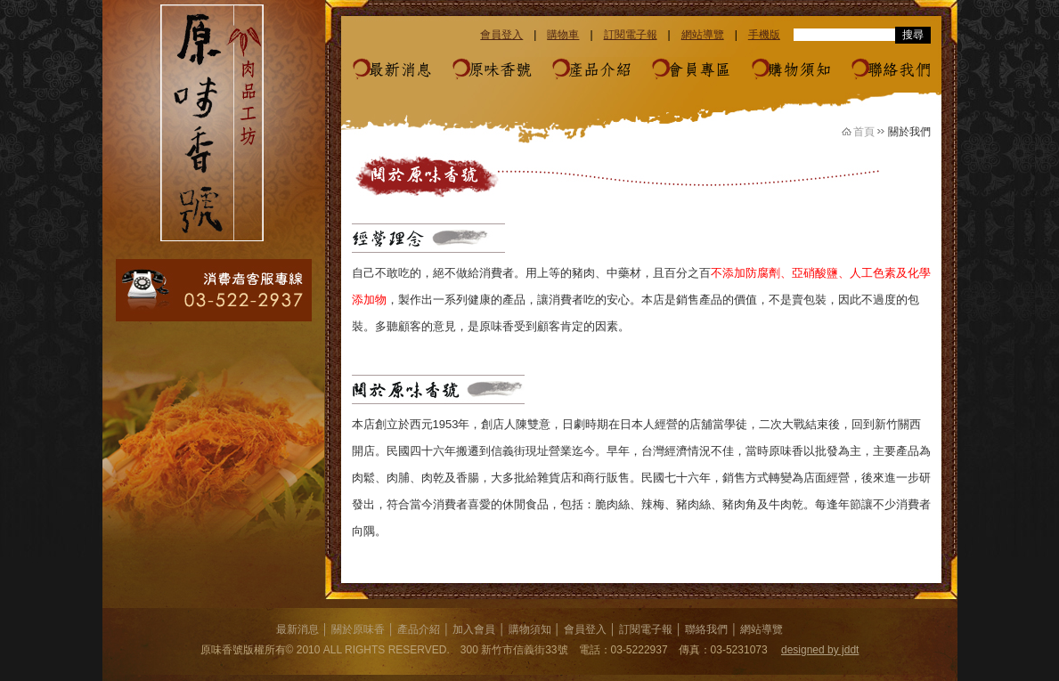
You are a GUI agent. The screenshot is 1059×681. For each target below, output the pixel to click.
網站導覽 (702, 34)
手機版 (764, 34)
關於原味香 (358, 629)
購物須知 (799, 70)
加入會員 (473, 629)
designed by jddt (820, 650)
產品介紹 (599, 70)
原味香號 (500, 70)
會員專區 (699, 70)
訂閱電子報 (630, 34)
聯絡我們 (899, 70)
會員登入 (501, 34)
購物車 (563, 34)
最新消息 (400, 70)
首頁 (864, 132)
